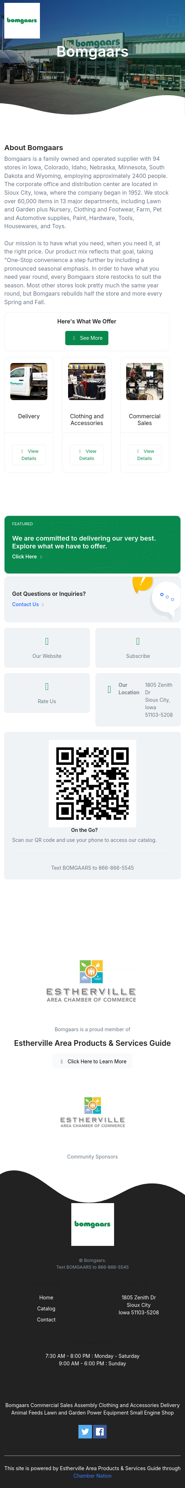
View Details (28, 454)
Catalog (46, 1308)
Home (46, 1297)
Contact (46, 1319)
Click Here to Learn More (92, 1061)
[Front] (23, 21)
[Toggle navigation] (174, 21)
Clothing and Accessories (86, 419)
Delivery (29, 416)
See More (87, 338)
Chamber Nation (92, 1476)
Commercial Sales (144, 419)
